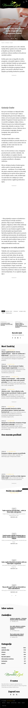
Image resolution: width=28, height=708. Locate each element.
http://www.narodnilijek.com (18, 335)
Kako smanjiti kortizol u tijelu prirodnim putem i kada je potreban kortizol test (12, 410)
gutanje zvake (9, 311)
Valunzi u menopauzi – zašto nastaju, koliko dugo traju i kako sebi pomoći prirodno (13, 380)
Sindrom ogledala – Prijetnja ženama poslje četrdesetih (18, 619)
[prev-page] (12, 595)
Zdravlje (12, 23)
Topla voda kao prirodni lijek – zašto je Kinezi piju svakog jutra (14, 511)
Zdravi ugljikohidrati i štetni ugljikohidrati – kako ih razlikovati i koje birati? (13, 353)
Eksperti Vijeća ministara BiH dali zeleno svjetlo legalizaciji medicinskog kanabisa (21, 325)
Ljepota (3, 474)
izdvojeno (16, 311)
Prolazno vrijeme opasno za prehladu (13, 453)
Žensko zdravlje (5, 376)
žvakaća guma (9, 313)
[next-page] (15, 595)
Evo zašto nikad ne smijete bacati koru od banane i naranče (17, 628)
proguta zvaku (22, 311)
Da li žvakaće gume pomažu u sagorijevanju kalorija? (6, 324)
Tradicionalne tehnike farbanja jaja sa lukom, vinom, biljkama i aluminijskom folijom (14, 537)
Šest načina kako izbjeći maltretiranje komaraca (17, 635)
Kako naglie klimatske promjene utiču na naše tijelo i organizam (14, 562)
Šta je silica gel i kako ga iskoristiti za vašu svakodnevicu (14, 587)
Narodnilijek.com (10, 700)
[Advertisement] (14, 90)
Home (2, 42)
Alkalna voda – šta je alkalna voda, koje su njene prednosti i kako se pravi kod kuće (13, 393)
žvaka (3, 313)
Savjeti (16, 23)
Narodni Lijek (17, 333)
